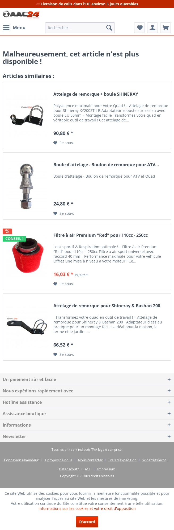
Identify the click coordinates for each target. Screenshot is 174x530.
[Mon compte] (152, 27)
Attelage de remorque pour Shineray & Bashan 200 (106, 306)
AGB (88, 469)
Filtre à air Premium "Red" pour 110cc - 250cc (100, 235)
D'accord (87, 521)
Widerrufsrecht (154, 460)
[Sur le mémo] (63, 143)
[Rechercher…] (80, 27)
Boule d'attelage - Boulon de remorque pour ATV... (106, 165)
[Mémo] (139, 27)
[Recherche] (109, 27)
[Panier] (165, 27)
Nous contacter (90, 460)
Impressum (106, 469)
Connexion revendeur (21, 460)
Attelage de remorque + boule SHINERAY (95, 94)
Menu (14, 26)
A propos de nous (58, 460)
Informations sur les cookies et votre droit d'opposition (87, 508)
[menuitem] (14, 27)
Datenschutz (69, 469)
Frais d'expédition (122, 460)
